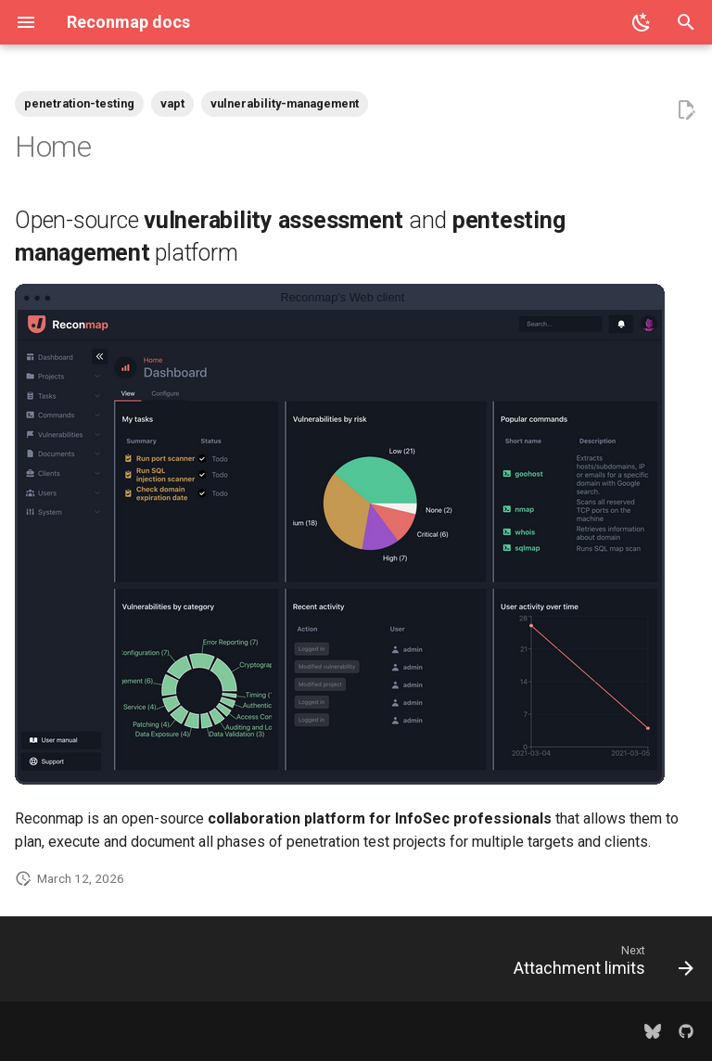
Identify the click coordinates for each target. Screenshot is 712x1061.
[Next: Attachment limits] (599, 965)
